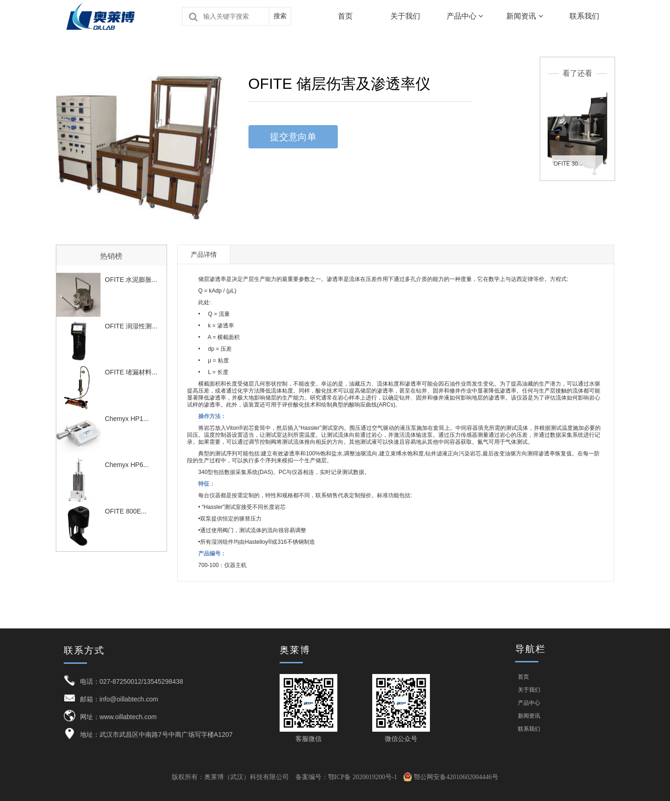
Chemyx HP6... (126, 464)
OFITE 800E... (125, 511)
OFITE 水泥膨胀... (131, 279)
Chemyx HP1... (126, 418)
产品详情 (204, 254)
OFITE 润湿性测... (131, 326)
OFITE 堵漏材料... (131, 372)
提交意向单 (293, 137)
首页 (345, 16)
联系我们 (584, 16)
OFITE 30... (568, 163)
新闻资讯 (524, 16)
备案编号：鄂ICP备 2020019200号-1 (346, 777)
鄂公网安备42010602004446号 (450, 777)
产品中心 (465, 16)
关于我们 (405, 16)
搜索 (280, 16)
